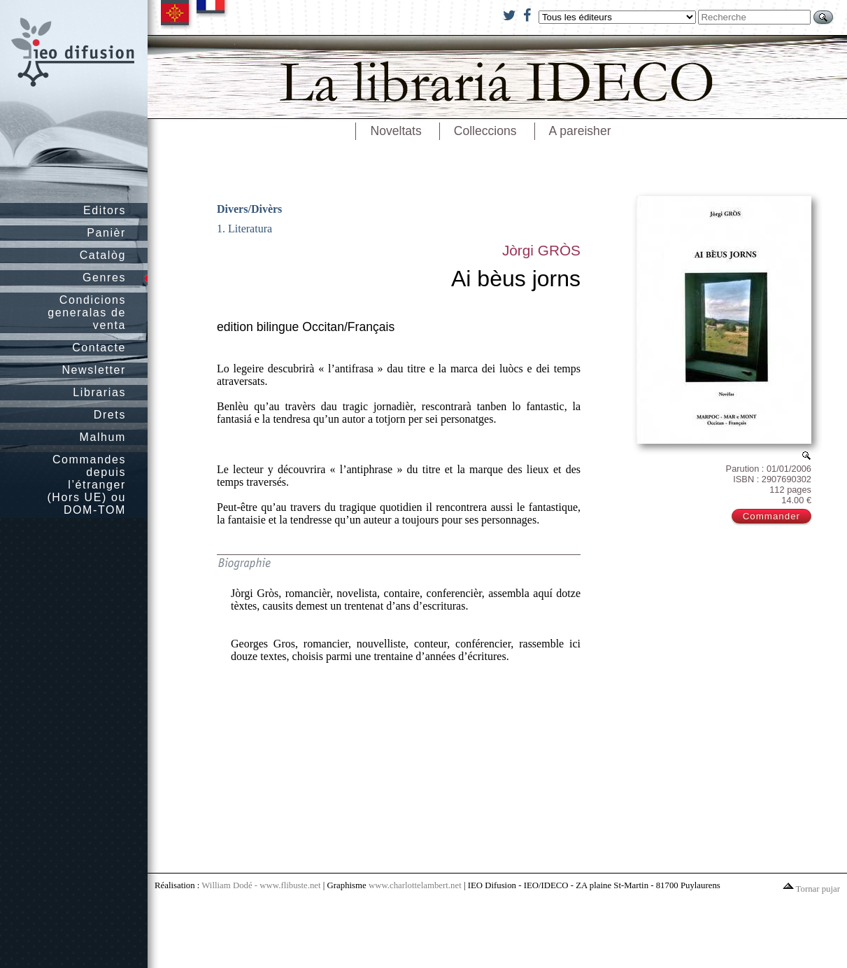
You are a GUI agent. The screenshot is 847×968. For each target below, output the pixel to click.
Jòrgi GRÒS (541, 250)
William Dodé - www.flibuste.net (260, 885)
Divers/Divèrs (249, 209)
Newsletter (94, 370)
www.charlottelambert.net (415, 885)
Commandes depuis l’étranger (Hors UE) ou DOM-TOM (86, 485)
